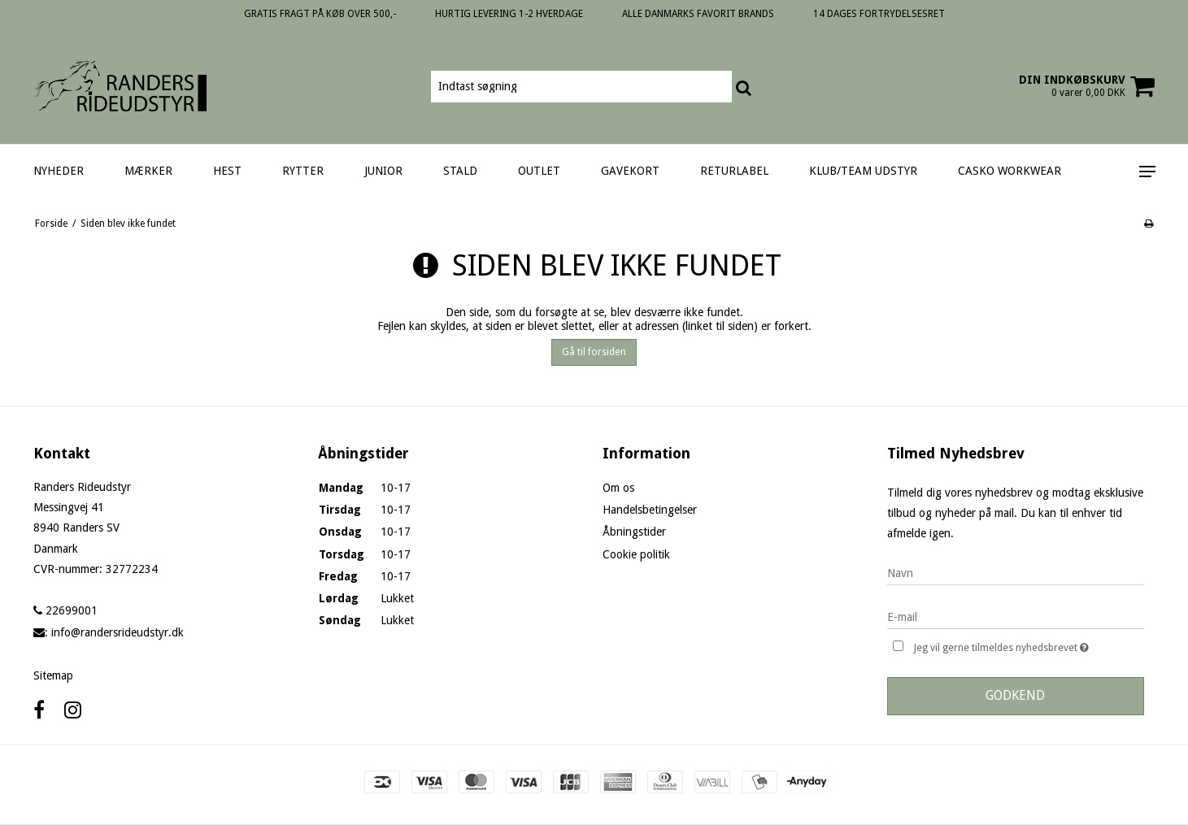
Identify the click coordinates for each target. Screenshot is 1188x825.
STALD (460, 170)
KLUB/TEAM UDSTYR (863, 170)
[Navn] (1015, 572)
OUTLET (539, 170)
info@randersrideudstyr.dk (117, 632)
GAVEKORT (630, 170)
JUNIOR (383, 170)
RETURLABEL (734, 170)
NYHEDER (58, 170)
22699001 (65, 610)
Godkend (1015, 695)
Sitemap (53, 675)
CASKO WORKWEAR (1009, 170)
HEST (227, 170)
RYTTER (303, 170)
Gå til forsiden (594, 352)
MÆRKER (148, 170)
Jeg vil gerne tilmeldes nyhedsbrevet (1028, 646)
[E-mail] (1015, 616)
